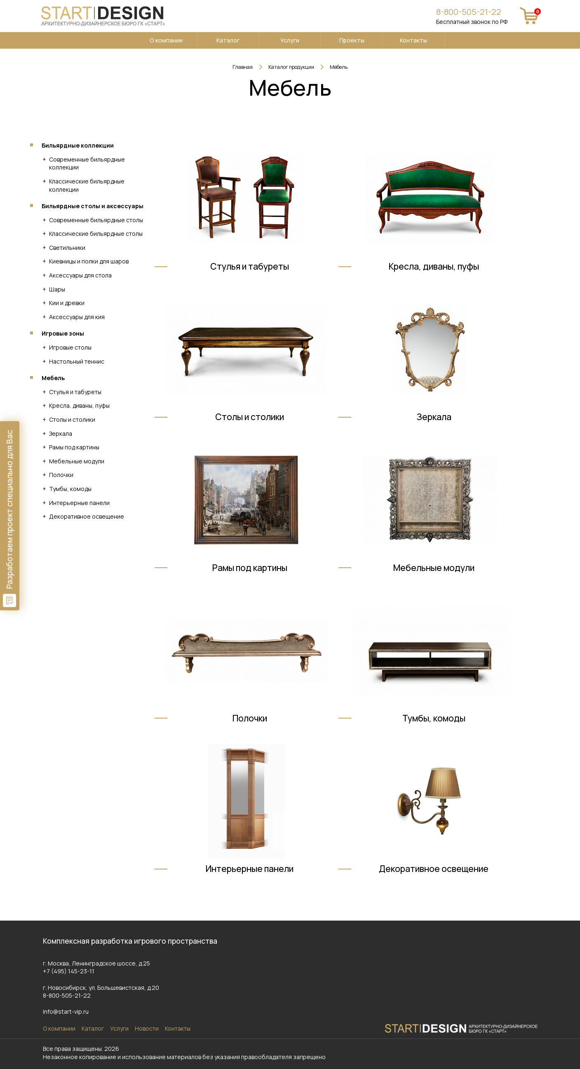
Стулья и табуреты (75, 392)
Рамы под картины (74, 447)
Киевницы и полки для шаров (89, 261)
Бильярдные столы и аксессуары (92, 206)
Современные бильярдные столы (96, 220)
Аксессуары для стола (80, 275)
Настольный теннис (76, 361)
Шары (57, 289)
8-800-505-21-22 (468, 11)
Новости (147, 1028)
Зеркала (60, 433)
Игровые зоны (63, 333)
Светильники (67, 247)
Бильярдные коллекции (78, 145)
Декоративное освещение (86, 516)
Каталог (228, 40)
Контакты (413, 40)
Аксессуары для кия (77, 317)
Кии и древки (67, 303)
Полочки (61, 475)
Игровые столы (70, 347)
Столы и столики (72, 419)
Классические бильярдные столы (96, 233)
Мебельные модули (76, 461)
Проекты (351, 40)
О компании (166, 40)
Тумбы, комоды (70, 489)
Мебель (53, 378)
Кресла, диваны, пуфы (79, 405)
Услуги (289, 40)
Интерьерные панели (79, 503)
